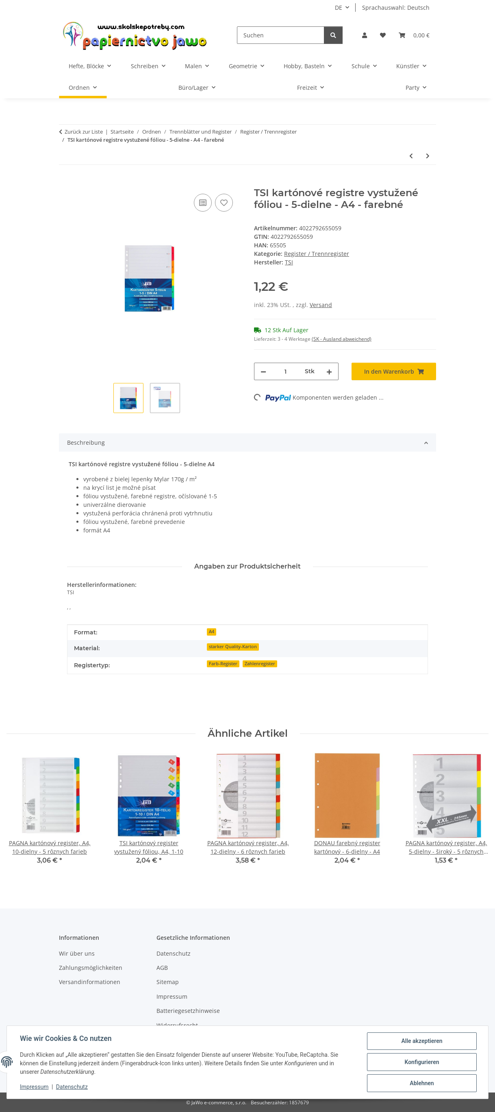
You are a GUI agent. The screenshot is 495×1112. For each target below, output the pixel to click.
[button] (364, 35)
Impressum (34, 1087)
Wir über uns (77, 953)
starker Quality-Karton (233, 646)
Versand (321, 305)
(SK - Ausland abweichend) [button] (341, 338)
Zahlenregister (260, 663)
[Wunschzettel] (382, 35)
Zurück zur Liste (84, 131)
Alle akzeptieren (421, 1041)
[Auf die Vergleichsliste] (203, 203)
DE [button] (338, 7)
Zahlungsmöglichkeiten (90, 967)
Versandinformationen (89, 982)
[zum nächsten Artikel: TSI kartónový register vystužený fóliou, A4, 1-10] (427, 155)
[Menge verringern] (263, 371)
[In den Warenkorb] (65, 182)
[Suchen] (280, 35)
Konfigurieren (421, 1062)
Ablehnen (422, 1083)
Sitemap (167, 982)
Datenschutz (72, 1087)
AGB (162, 967)
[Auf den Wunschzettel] (224, 203)
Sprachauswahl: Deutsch (396, 7)
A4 (211, 631)
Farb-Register (223, 663)
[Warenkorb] (414, 35)
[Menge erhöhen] (329, 371)
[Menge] (285, 371)
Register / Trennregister (316, 253)
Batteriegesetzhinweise (188, 1011)
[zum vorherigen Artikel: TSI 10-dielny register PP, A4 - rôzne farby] (411, 155)
